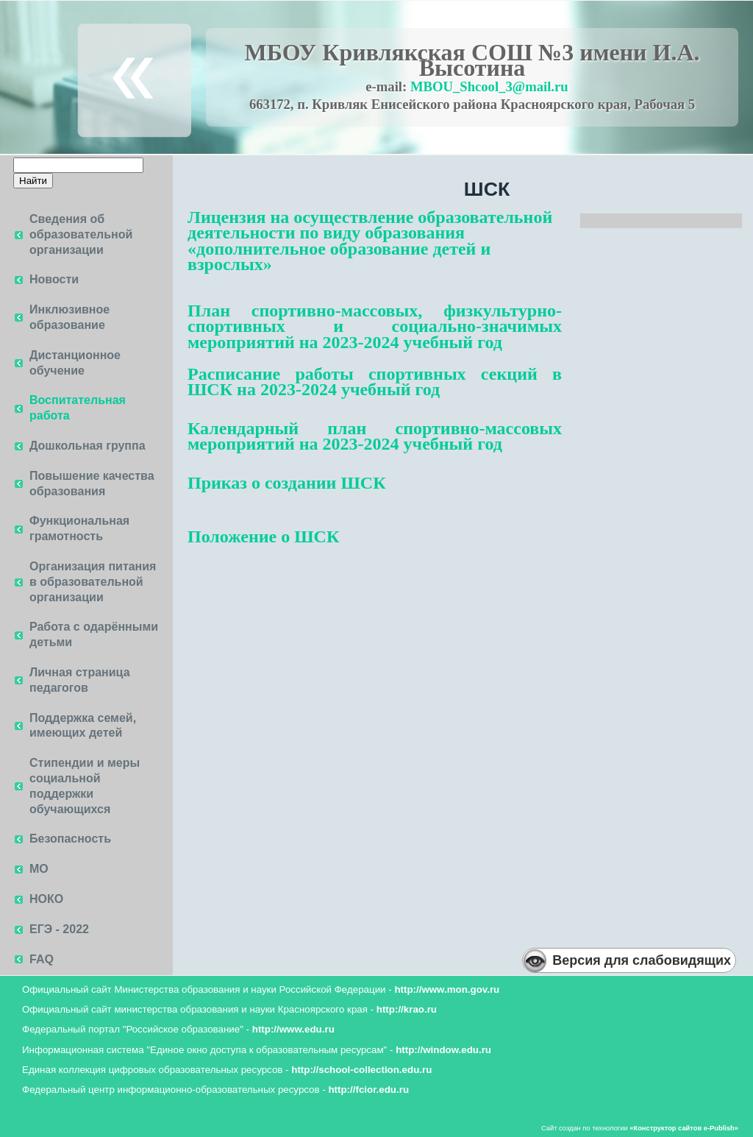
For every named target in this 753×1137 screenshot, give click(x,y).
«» (683, 1128)
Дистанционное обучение (75, 363)
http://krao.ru (406, 1009)
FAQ (41, 959)
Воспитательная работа (77, 408)
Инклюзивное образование (69, 317)
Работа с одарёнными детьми (93, 634)
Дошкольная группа (87, 445)
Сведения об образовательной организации (80, 234)
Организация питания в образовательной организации (92, 581)
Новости (54, 279)
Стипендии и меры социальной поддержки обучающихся (84, 786)
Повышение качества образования (91, 483)
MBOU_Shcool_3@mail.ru (489, 86)
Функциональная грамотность (79, 528)
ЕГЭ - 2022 (59, 929)
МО (39, 869)
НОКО (46, 899)
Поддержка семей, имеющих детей (82, 726)
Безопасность (70, 838)
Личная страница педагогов (79, 680)
